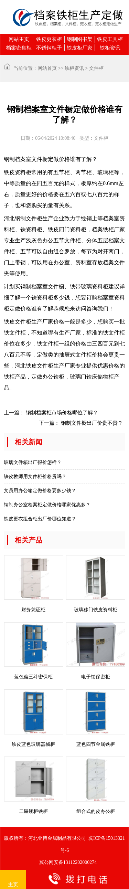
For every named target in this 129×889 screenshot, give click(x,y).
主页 (13, 880)
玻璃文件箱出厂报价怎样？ (33, 462)
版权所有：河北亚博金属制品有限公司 (45, 838)
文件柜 (96, 68)
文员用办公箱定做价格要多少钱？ (40, 490)
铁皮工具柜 (110, 39)
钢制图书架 (80, 39)
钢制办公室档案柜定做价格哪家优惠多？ (47, 504)
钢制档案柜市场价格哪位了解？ (62, 412)
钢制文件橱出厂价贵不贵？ (92, 423)
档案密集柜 (19, 48)
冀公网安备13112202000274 (68, 862)
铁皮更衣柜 (49, 39)
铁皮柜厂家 (80, 48)
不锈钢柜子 (49, 48)
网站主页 (19, 39)
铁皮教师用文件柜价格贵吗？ (35, 476)
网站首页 (47, 68)
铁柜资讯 (110, 48)
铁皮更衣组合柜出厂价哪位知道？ (40, 518)
